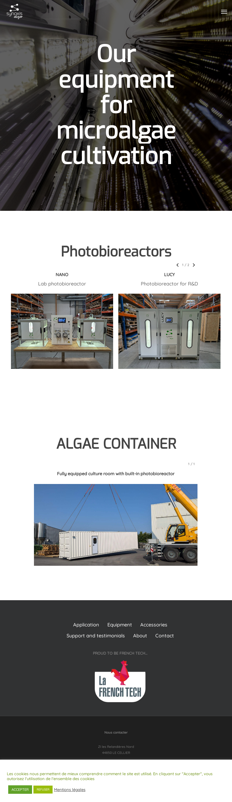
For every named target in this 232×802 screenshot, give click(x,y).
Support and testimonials (96, 635)
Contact (164, 635)
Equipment (119, 625)
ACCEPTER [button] (20, 789)
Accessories (153, 625)
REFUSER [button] (43, 789)
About (140, 635)
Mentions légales (69, 789)
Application (86, 625)
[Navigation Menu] (224, 11)
